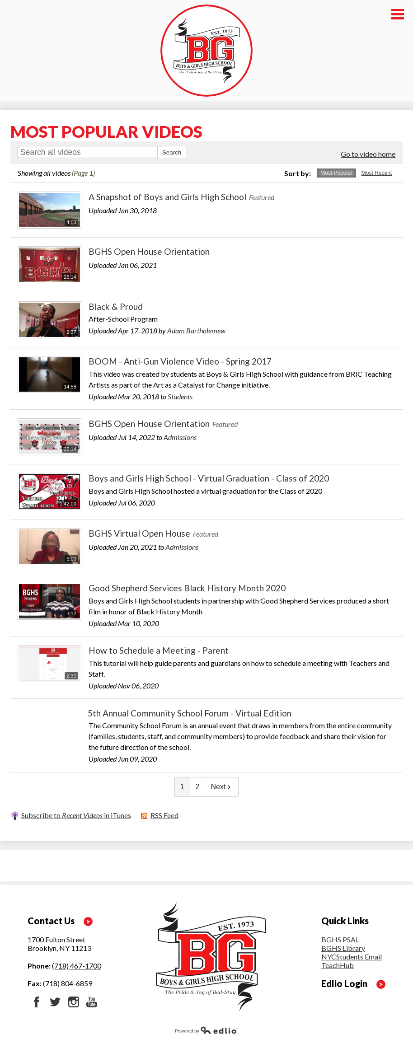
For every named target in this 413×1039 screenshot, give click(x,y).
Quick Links (345, 920)
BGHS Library (343, 948)
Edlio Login (344, 983)
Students (180, 396)
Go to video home (368, 154)
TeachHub (337, 965)
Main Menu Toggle (397, 14)
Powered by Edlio (206, 1029)
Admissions (180, 437)
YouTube (91, 1002)
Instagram (73, 1002)
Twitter (55, 1002)
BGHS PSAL (340, 939)
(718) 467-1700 (76, 965)
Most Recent (376, 173)
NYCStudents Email (351, 956)
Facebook (36, 1002)
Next (222, 787)
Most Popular (336, 173)
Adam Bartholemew (196, 330)
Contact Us (51, 920)
